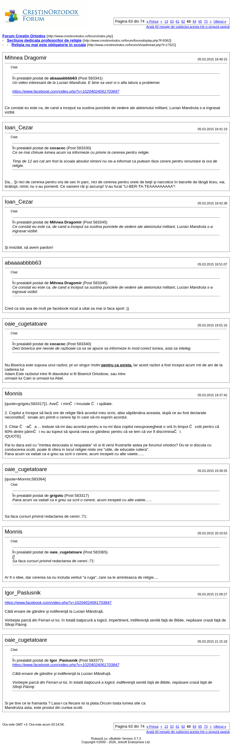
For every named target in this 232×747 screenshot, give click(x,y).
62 (183, 21)
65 (200, 21)
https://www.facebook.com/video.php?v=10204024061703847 (65, 91)
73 (206, 21)
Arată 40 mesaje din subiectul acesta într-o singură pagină (188, 26)
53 (172, 21)
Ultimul (219, 21)
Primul (152, 21)
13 (166, 21)
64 (194, 21)
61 (177, 21)
